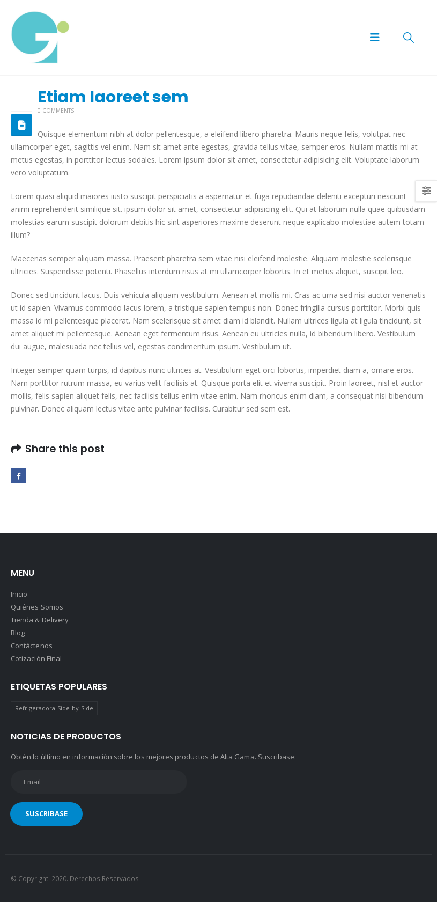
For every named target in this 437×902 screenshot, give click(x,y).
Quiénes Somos (37, 607)
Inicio (19, 594)
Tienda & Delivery (40, 620)
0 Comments (56, 110)
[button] (375, 37)
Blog (18, 632)
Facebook (18, 475)
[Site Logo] (40, 37)
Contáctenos (32, 645)
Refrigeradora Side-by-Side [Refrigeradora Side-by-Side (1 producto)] (54, 708)
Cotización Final (36, 658)
